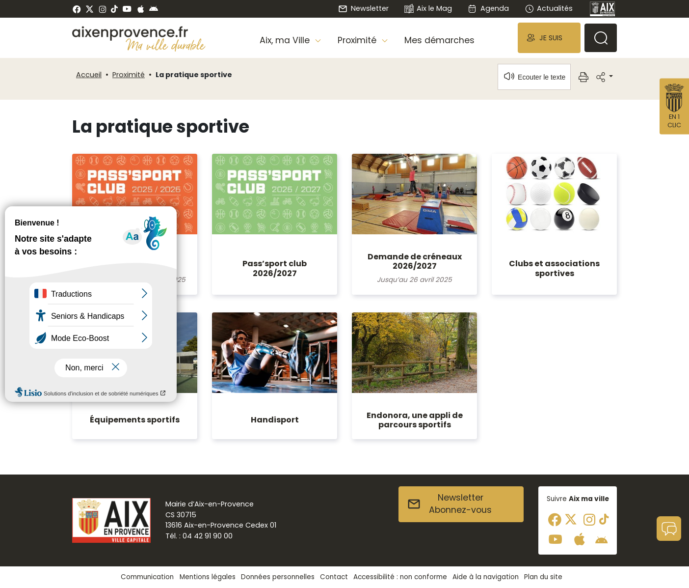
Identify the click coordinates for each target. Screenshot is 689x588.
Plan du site (543, 577)
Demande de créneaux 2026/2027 (415, 261)
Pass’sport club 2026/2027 (274, 268)
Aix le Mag (428, 9)
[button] (549, 38)
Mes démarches (439, 40)
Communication (147, 577)
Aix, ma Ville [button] (286, 40)
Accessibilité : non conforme (400, 577)
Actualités (549, 8)
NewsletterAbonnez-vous (449, 504)
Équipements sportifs (135, 419)
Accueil (89, 75)
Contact (334, 577)
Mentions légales (208, 577)
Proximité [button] (358, 40)
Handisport (275, 419)
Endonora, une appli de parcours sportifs (415, 420)
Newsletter (363, 8)
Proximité (128, 75)
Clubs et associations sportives (554, 268)
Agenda (488, 8)
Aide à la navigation (485, 577)
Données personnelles (278, 577)
